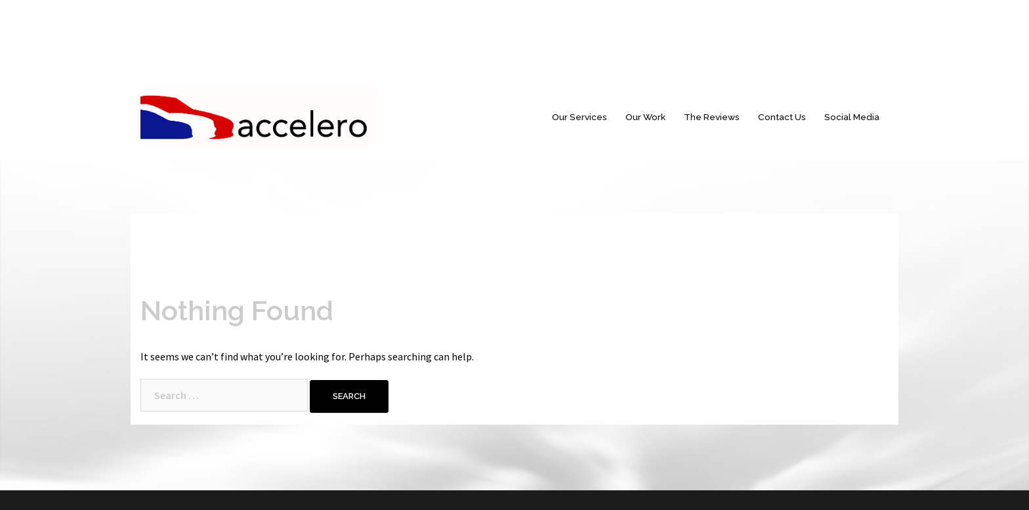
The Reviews (712, 117)
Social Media (851, 117)
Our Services (579, 117)
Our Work (645, 117)
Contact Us (782, 117)
